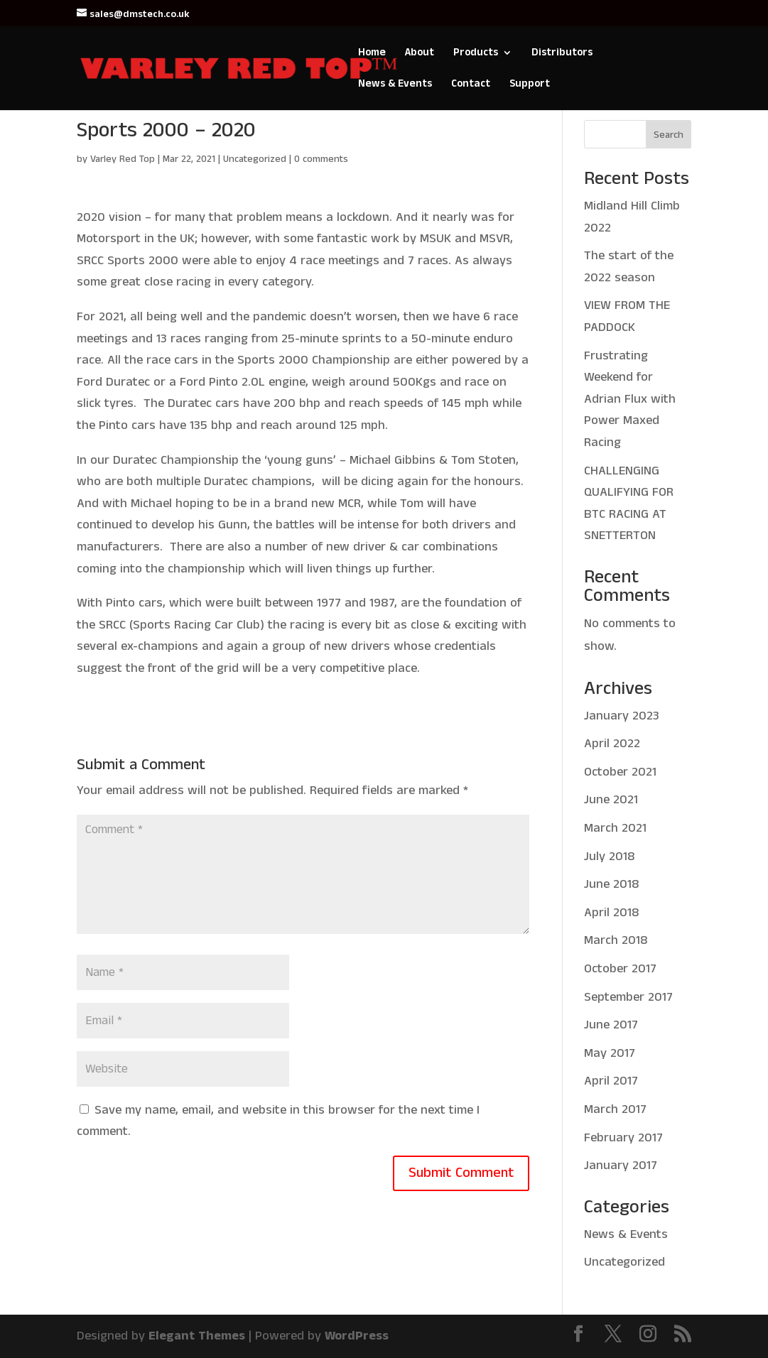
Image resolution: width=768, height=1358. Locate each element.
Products (475, 54)
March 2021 (615, 828)
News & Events (395, 85)
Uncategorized (254, 159)
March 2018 (616, 940)
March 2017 (615, 1109)
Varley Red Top (122, 159)
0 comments (321, 159)
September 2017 (628, 997)
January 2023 (621, 716)
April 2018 (611, 912)
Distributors (562, 54)
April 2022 (612, 743)
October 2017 (620, 969)
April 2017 (611, 1081)
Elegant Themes (196, 1336)
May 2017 (609, 1053)
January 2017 (620, 1165)
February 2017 (623, 1138)
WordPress (357, 1336)
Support (529, 85)
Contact (470, 85)
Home (372, 54)
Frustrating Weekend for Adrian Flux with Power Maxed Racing (630, 399)
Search (668, 135)
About (419, 54)
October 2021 (620, 772)
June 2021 (611, 800)
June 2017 (611, 1025)
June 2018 (611, 884)
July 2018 (609, 856)
